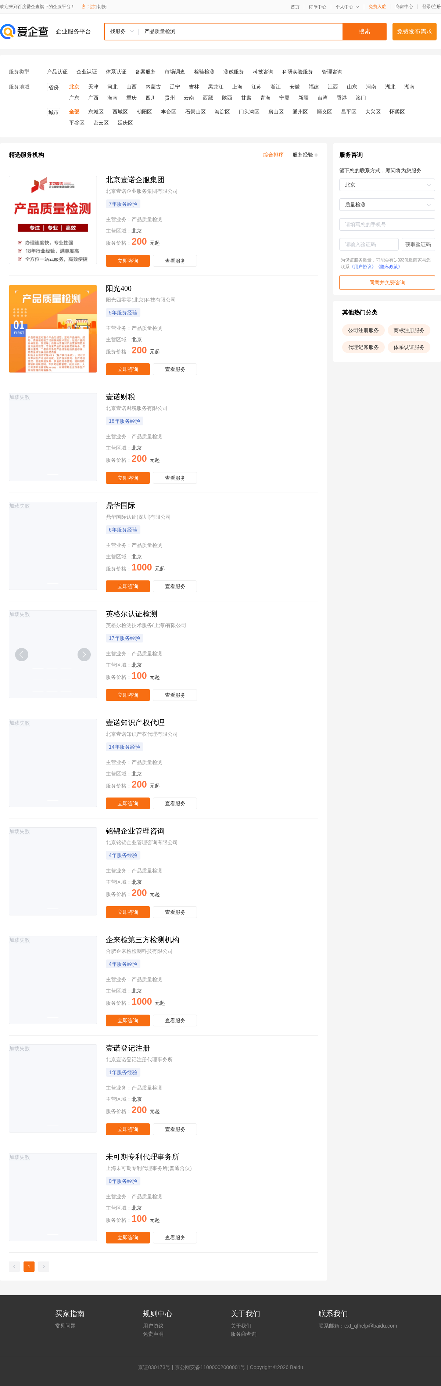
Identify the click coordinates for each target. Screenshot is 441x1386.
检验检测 (204, 72)
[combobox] (245, 31)
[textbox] (263, 31)
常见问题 (65, 1326)
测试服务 (233, 72)
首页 (295, 7)
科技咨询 (263, 72)
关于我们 (241, 1326)
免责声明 (153, 1334)
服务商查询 (244, 1334)
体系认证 (116, 72)
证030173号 (157, 1367)
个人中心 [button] (347, 7)
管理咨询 (332, 72)
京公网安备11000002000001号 (210, 1367)
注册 (436, 6)
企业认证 (86, 72)
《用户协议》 (362, 266)
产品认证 (57, 72)
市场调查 (175, 72)
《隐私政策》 (389, 266)
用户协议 (153, 1326)
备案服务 (145, 72)
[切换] (102, 6)
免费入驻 (377, 6)
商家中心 (404, 6)
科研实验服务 (297, 72)
